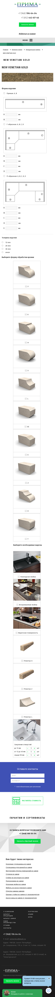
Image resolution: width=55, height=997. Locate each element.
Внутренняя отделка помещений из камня (22, 871)
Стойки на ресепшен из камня (17, 878)
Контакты (7, 928)
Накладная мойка (28, 577)
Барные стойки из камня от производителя (22, 895)
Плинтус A (28, 661)
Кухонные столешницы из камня (18, 864)
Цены (30, 917)
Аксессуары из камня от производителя (21, 898)
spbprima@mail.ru (18, 939)
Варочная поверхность (28, 633)
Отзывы (6, 925)
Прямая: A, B (12, 93)
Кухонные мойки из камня (16, 884)
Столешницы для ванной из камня (19, 867)
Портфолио (33, 911)
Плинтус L (28, 717)
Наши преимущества (9, 921)
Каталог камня (17, 50)
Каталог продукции (8, 915)
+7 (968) (27, 13)
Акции (30, 914)
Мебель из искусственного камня (19, 888)
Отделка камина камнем (15, 891)
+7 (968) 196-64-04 (27, 833)
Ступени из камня (12, 874)
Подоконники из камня (14, 881)
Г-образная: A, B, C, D (15, 124)
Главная (5, 50)
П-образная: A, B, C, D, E (16, 176)
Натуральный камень (33, 50)
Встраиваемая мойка (28, 605)
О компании (8, 911)
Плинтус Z (28, 689)
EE (28, 427)
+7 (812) (30, 17)
